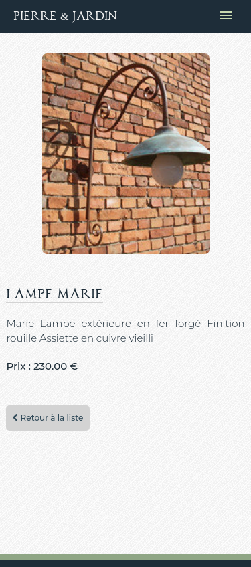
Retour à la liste (48, 418)
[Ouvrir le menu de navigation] (226, 16)
